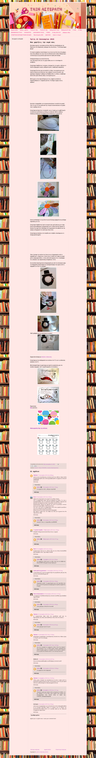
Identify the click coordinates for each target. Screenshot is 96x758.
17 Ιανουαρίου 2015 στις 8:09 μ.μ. (46, 475)
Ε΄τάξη (74, 30)
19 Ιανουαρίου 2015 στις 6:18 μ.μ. (50, 520)
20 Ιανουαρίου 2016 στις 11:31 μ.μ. (52, 593)
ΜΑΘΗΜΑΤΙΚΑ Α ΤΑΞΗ (16, 32)
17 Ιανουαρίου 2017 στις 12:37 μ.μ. (50, 645)
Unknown (35, 475)
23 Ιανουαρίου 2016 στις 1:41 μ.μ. (46, 614)
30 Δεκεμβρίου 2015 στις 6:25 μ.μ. (44, 549)
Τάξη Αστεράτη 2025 (38, 35)
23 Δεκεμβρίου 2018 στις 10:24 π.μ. (46, 678)
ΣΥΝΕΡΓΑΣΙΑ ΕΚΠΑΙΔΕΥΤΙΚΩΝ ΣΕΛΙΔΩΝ (21, 35)
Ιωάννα (38, 487)
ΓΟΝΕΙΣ (48, 32)
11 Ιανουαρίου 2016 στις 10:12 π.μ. (54, 570)
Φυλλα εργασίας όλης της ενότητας (38, 428)
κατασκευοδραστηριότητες (52, 467)
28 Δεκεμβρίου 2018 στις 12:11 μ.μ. (50, 690)
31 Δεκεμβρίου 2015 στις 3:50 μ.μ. (50, 559)
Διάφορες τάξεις (66, 32)
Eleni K (34, 549)
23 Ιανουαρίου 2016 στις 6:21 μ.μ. (50, 624)
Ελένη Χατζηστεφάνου (38, 593)
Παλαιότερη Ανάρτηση (61, 749)
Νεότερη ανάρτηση (34, 749)
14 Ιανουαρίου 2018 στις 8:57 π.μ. (46, 659)
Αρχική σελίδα (14, 30)
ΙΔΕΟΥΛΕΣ (48, 35)
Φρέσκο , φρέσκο (24, 30)
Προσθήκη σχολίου (35, 715)
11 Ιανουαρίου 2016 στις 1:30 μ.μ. (50, 581)
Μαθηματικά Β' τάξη (66, 30)
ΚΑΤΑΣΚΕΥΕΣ (27, 32)
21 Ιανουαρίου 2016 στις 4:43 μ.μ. (50, 604)
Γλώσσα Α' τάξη (34, 30)
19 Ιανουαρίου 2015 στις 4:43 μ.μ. (44, 497)
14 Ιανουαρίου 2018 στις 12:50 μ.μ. (50, 668)
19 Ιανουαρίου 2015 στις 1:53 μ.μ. (50, 487)
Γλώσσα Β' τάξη (43, 30)
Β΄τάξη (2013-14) (56, 32)
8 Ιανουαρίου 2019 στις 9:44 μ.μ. (46, 704)
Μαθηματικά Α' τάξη (54, 30)
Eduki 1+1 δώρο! (57, 35)
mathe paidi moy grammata (39, 570)
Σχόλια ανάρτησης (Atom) (42, 752)
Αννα (34, 497)
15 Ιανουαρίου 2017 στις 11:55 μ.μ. (46, 634)
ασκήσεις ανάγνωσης (46, 357)
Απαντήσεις (37, 484)
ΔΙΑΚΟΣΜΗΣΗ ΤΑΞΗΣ (38, 32)
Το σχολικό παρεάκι (38, 530)
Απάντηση (35, 481)
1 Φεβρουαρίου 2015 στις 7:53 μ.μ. (51, 530)
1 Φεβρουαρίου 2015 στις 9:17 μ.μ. (50, 539)
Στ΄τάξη (80, 30)
